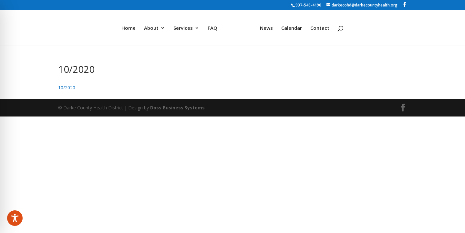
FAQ (212, 28)
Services (183, 28)
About (151, 28)
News (266, 28)
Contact (319, 28)
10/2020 (66, 87)
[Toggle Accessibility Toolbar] (14, 218)
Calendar (291, 28)
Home (128, 28)
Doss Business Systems (177, 108)
